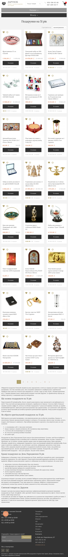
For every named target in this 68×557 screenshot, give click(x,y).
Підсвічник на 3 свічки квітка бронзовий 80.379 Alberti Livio (56, 184)
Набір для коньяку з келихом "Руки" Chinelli (56, 226)
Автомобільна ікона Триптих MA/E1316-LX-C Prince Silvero (11, 140)
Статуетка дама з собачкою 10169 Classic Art (33, 227)
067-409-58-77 (52, 5)
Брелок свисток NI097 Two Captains (32, 313)
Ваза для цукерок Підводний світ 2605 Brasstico (10, 227)
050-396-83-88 (51, 2)
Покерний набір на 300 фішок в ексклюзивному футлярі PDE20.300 (33, 53)
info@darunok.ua (40, 545)
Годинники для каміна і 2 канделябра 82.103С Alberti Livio (34, 184)
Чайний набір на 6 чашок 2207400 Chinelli (11, 96)
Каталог (33, 10)
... (40, 382)
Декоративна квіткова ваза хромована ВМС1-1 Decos (56, 314)
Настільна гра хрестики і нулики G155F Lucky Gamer (33, 357)
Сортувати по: (46, 27)
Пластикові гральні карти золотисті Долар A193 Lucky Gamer (55, 270)
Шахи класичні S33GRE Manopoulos (10, 356)
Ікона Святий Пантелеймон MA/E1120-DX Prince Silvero (34, 270)
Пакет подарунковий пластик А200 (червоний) (11, 269)
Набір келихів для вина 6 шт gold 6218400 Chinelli (11, 183)
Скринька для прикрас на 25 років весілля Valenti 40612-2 (56, 97)
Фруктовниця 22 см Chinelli (9, 52)
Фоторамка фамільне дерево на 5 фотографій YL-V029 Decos (56, 357)
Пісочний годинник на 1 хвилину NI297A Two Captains (56, 140)
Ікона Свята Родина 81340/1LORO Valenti (55, 52)
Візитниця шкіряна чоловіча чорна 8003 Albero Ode (10, 314)
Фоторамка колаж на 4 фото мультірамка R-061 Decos (33, 97)
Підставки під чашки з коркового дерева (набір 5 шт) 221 (33, 140)
